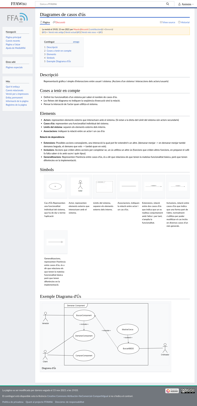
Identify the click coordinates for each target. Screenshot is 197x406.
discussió (84, 29)
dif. (43, 32)
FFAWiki (19, 3)
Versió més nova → (90, 32)
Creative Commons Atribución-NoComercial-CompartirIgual (77, 396)
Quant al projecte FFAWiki (39, 401)
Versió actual (70, 32)
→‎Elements (108, 29)
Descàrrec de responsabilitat (69, 401)
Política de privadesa (12, 401)
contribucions (95, 29)
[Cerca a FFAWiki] (104, 3)
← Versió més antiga (55, 32)
